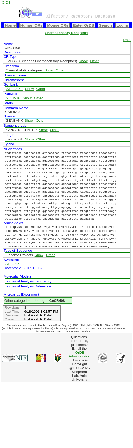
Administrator (79, 354)
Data (127, 40)
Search (105, 25)
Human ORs (31, 25)
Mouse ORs (57, 25)
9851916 (13, 98)
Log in (122, 25)
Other (94, 61)
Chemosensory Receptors (66, 33)
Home (10, 25)
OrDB (6, 2)
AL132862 (14, 89)
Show (83, 61)
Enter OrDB (83, 25)
